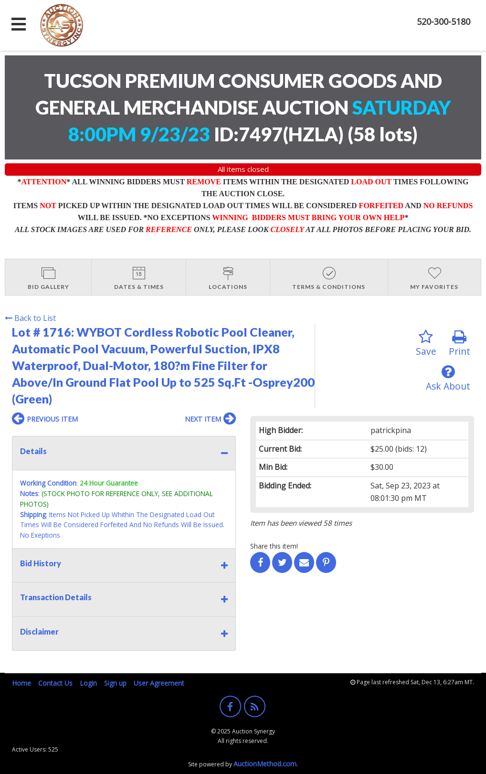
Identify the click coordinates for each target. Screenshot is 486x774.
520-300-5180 (443, 21)
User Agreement (159, 683)
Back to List (30, 318)
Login (88, 683)
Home (21, 683)
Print (459, 343)
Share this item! (274, 546)
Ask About (448, 378)
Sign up (115, 683)
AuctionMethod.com (264, 763)
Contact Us (55, 683)
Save (426, 343)
